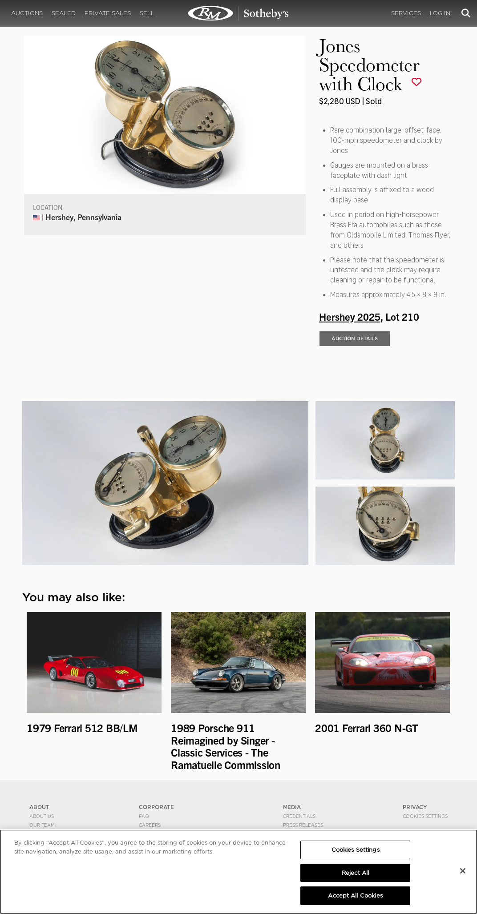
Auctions (27, 13)
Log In (440, 13)
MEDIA (292, 807)
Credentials (299, 815)
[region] (238, 871)
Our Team (42, 824)
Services (406, 13)
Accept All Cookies (355, 895)
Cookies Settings (425, 815)
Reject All (355, 873)
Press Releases (303, 824)
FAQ (144, 815)
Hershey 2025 (349, 316)
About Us (41, 815)
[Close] (463, 871)
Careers (150, 824)
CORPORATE (156, 807)
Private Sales (108, 13)
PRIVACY (415, 807)
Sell (147, 13)
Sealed (64, 13)
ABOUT (39, 807)
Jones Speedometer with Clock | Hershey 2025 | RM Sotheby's (238, 13)
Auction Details (354, 338)
